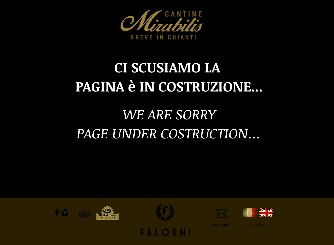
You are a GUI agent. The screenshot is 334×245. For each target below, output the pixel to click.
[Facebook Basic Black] (56, 212)
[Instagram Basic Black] (64, 212)
